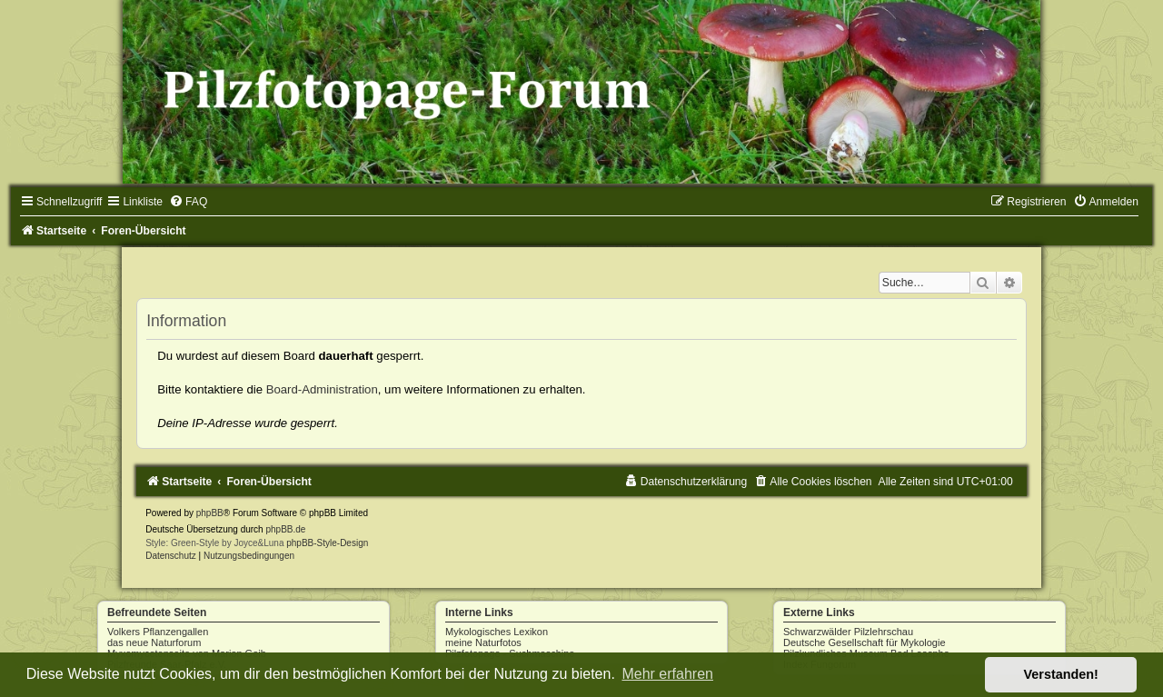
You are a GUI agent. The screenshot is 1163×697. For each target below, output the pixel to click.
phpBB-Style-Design (327, 543)
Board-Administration (322, 389)
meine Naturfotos (483, 642)
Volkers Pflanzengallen (157, 631)
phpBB (210, 513)
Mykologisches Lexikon (496, 631)
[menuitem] (188, 201)
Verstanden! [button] (1061, 674)
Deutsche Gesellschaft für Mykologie (864, 642)
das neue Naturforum (154, 642)
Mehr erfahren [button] (667, 674)
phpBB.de (285, 529)
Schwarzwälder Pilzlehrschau (848, 631)
